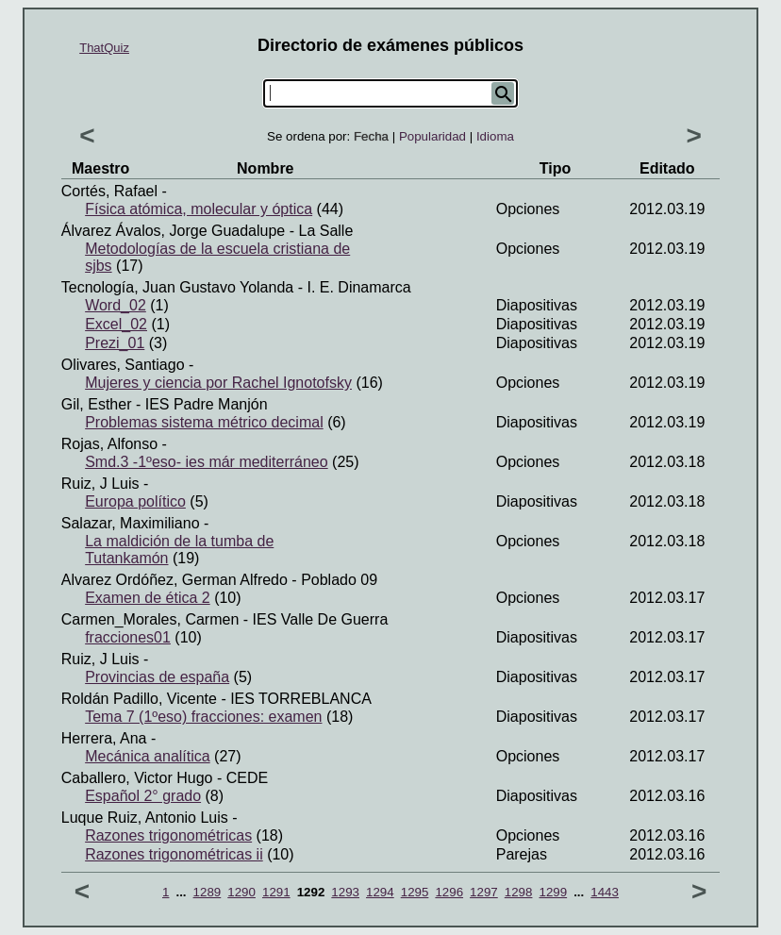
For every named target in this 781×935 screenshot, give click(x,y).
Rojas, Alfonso (109, 444)
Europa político (135, 501)
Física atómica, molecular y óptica (198, 209)
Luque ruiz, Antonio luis (144, 818)
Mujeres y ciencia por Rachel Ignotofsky (218, 383)
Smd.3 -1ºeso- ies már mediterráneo (206, 462)
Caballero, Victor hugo (137, 778)
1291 (276, 892)
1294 (380, 892)
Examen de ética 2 (147, 598)
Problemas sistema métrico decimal (204, 422)
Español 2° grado (143, 796)
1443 (604, 892)
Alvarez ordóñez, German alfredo (174, 580)
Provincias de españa (157, 677)
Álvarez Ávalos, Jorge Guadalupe (173, 231)
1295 (415, 892)
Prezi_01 (114, 343)
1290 (241, 892)
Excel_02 (116, 324)
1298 (519, 892)
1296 (449, 892)
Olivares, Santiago (123, 365)
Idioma (495, 136)
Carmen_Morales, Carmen (150, 619)
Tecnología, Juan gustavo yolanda (177, 287)
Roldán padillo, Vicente (139, 699)
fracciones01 (128, 637)
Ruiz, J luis (100, 484)
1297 (484, 892)
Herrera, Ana (104, 738)
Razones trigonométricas (168, 835)
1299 (553, 892)
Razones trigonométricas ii (174, 854)
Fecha (371, 136)
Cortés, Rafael (109, 191)
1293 (345, 892)
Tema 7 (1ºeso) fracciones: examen (203, 717)
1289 (207, 892)
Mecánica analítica (147, 756)
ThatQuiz (104, 48)
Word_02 (115, 305)
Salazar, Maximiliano (130, 523)
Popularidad (432, 136)
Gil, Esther (96, 404)
